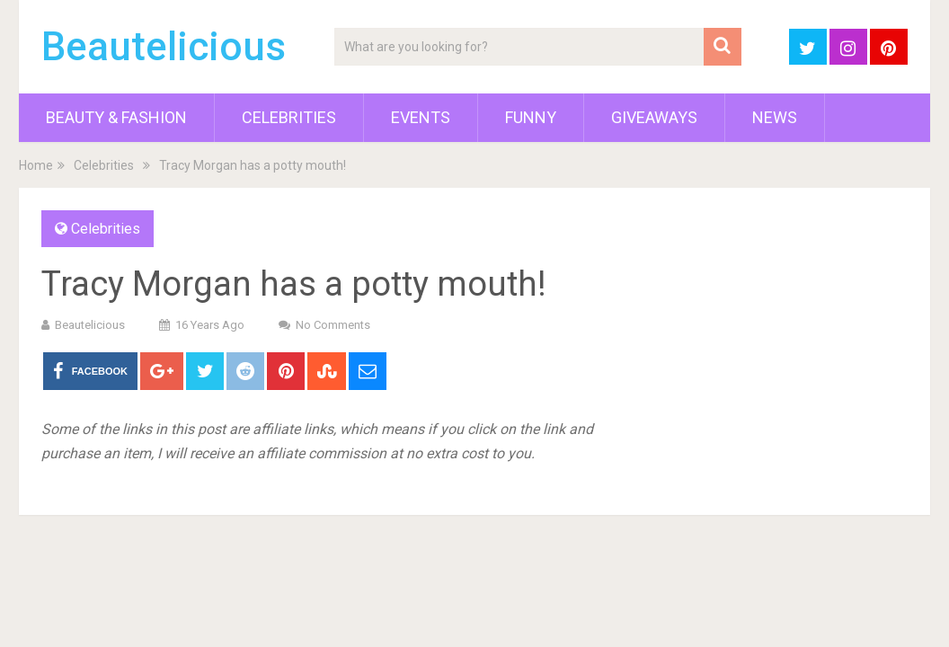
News (774, 117)
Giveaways (654, 117)
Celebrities (289, 117)
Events (420, 117)
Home (36, 165)
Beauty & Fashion (116, 117)
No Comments (333, 325)
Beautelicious (163, 46)
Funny (530, 117)
